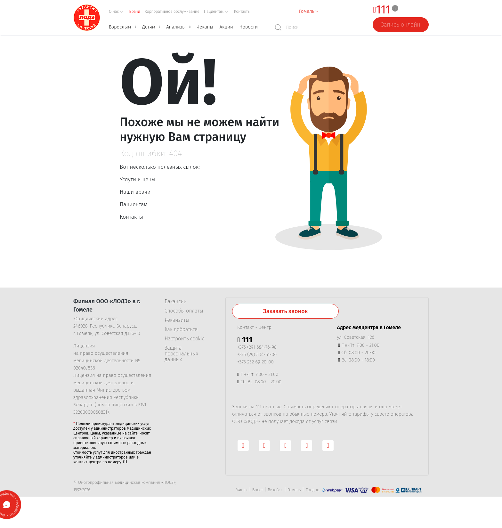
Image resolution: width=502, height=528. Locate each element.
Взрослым (120, 27)
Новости (248, 27)
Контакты (242, 11)
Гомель (294, 489)
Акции (226, 27)
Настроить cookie (185, 339)
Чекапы (205, 27)
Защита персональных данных (181, 353)
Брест (257, 489)
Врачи (134, 11)
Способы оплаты (184, 311)
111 (383, 10)
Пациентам (133, 204)
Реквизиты (177, 320)
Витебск (275, 489)
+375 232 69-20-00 (255, 362)
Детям (148, 27)
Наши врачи (135, 192)
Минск (241, 489)
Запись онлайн (400, 24)
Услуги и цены (137, 179)
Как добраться (181, 329)
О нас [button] (116, 11)
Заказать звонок (285, 311)
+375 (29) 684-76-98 (257, 347)
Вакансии (176, 302)
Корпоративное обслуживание (172, 11)
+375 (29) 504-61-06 (257, 354)
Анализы (176, 27)
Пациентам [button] (216, 11)
